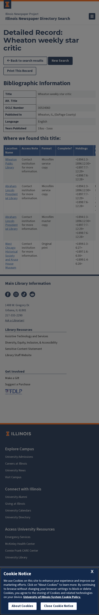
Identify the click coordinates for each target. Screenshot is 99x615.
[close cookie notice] (92, 571)
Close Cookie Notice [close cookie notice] (58, 606)
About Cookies (22, 606)
